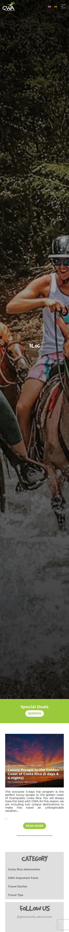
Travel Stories (17, 886)
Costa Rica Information (24, 869)
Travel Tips (15, 895)
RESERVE (34, 713)
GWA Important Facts (23, 878)
